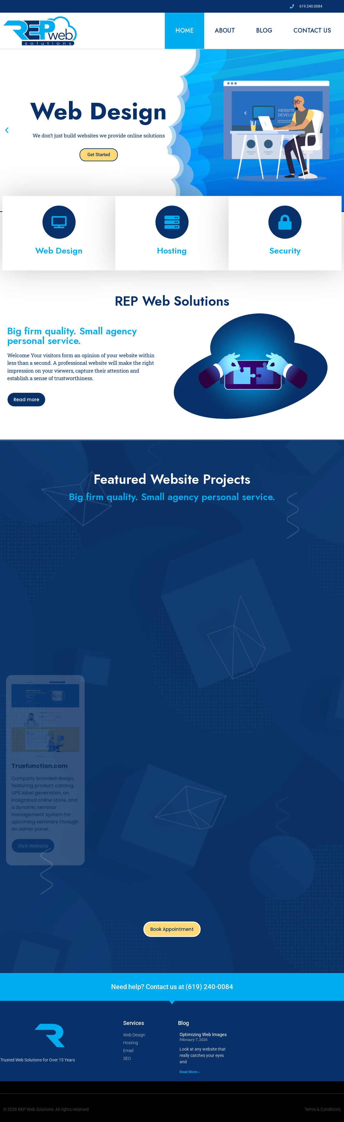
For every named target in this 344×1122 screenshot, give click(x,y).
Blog (264, 30)
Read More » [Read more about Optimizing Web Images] (190, 1072)
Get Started (98, 154)
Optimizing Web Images (203, 1034)
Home (184, 30)
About (225, 30)
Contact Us (312, 30)
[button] (7, 130)
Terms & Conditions (323, 1109)
